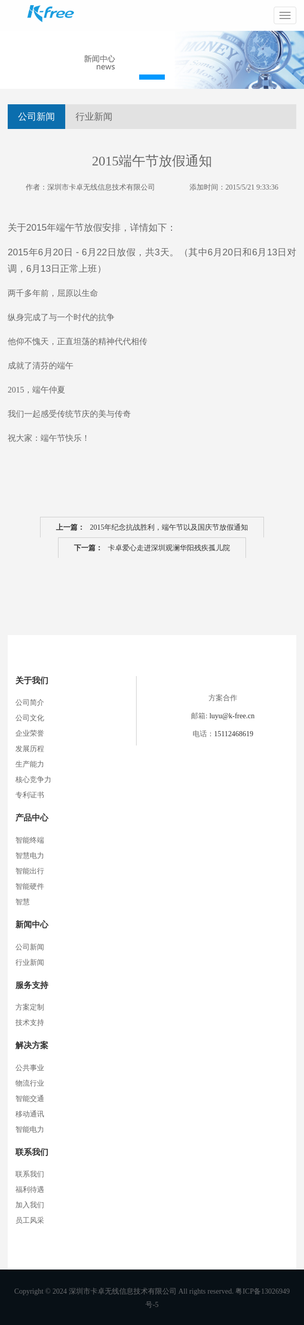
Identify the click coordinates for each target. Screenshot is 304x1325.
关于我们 (31, 680)
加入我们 (29, 1205)
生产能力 (29, 764)
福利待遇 (29, 1189)
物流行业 (29, 1083)
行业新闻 (93, 116)
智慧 (22, 902)
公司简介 (29, 702)
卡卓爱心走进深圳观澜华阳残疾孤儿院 (152, 548)
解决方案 (31, 1045)
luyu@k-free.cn (232, 716)
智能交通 (29, 1099)
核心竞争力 (33, 779)
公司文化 (29, 718)
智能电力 (29, 1129)
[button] (152, 77)
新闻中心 (31, 924)
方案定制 (29, 1007)
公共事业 (29, 1068)
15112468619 (233, 734)
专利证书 (29, 795)
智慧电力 (29, 856)
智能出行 (29, 871)
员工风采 (29, 1220)
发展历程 (29, 749)
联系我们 (31, 1152)
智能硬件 (29, 886)
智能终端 (29, 840)
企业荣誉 (29, 733)
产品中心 (31, 817)
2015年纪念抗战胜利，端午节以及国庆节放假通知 (152, 527)
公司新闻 (36, 116)
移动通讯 (29, 1114)
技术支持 (29, 1023)
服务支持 (31, 985)
